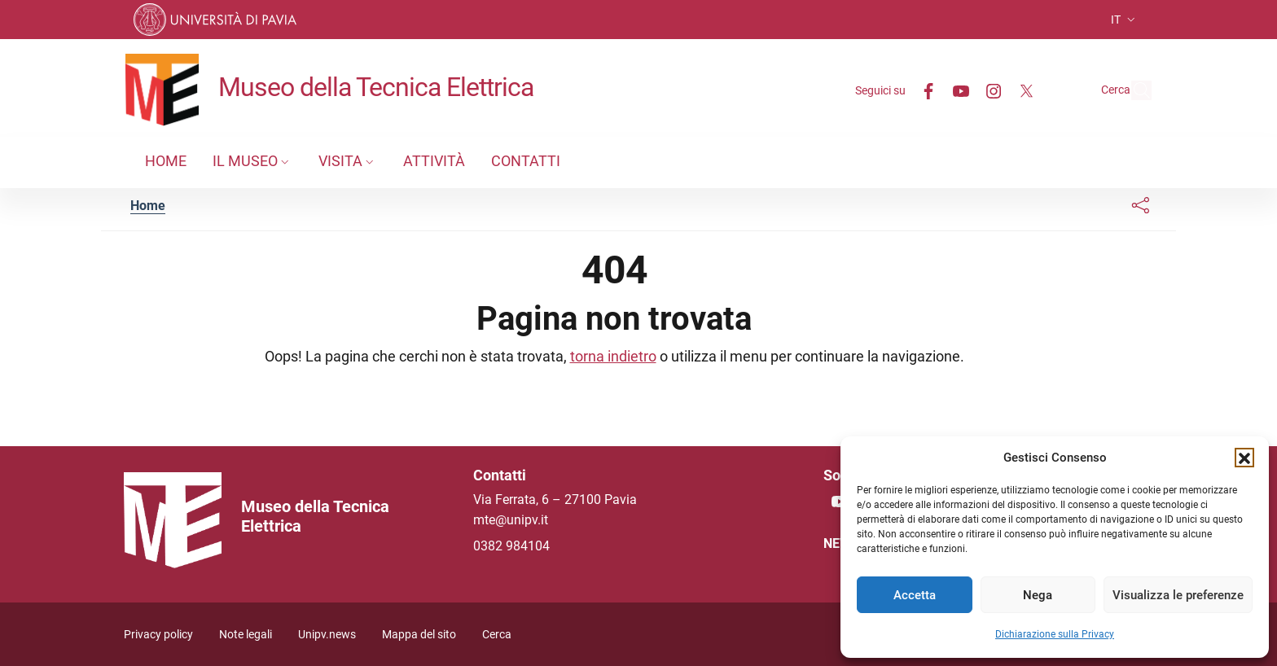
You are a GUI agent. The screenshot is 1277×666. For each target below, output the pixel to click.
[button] (1244, 457)
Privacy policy (158, 635)
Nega (1037, 595)
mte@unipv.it (510, 520)
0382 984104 (511, 546)
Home (147, 205)
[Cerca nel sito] (1132, 90)
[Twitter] (988, 90)
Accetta (914, 595)
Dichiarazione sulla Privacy (1054, 634)
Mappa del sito (419, 635)
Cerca (496, 635)
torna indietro (613, 356)
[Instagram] (956, 90)
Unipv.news (327, 635)
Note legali (245, 635)
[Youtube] (923, 90)
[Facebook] (891, 90)
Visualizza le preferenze (1178, 595)
